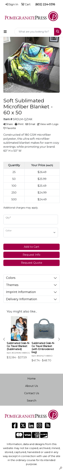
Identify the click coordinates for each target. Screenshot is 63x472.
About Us (31, 386)
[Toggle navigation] (5, 31)
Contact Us (31, 393)
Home (31, 378)
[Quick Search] (34, 32)
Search (31, 400)
